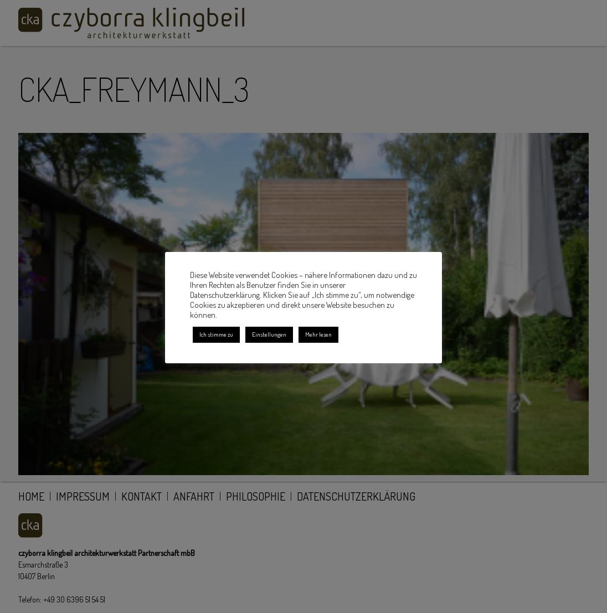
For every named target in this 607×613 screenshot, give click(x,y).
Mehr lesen (318, 334)
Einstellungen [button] (269, 334)
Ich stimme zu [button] (216, 334)
